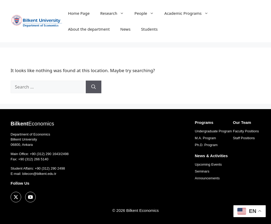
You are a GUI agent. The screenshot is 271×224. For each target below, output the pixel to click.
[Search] (93, 87)
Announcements (207, 178)
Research (114, 13)
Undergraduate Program (213, 131)
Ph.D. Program (206, 145)
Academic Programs (189, 13)
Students (149, 29)
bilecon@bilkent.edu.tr (39, 174)
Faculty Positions (246, 131)
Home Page (79, 13)
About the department (89, 29)
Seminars (202, 171)
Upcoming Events (208, 164)
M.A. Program (205, 138)
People (146, 13)
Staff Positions (244, 138)
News (125, 29)
